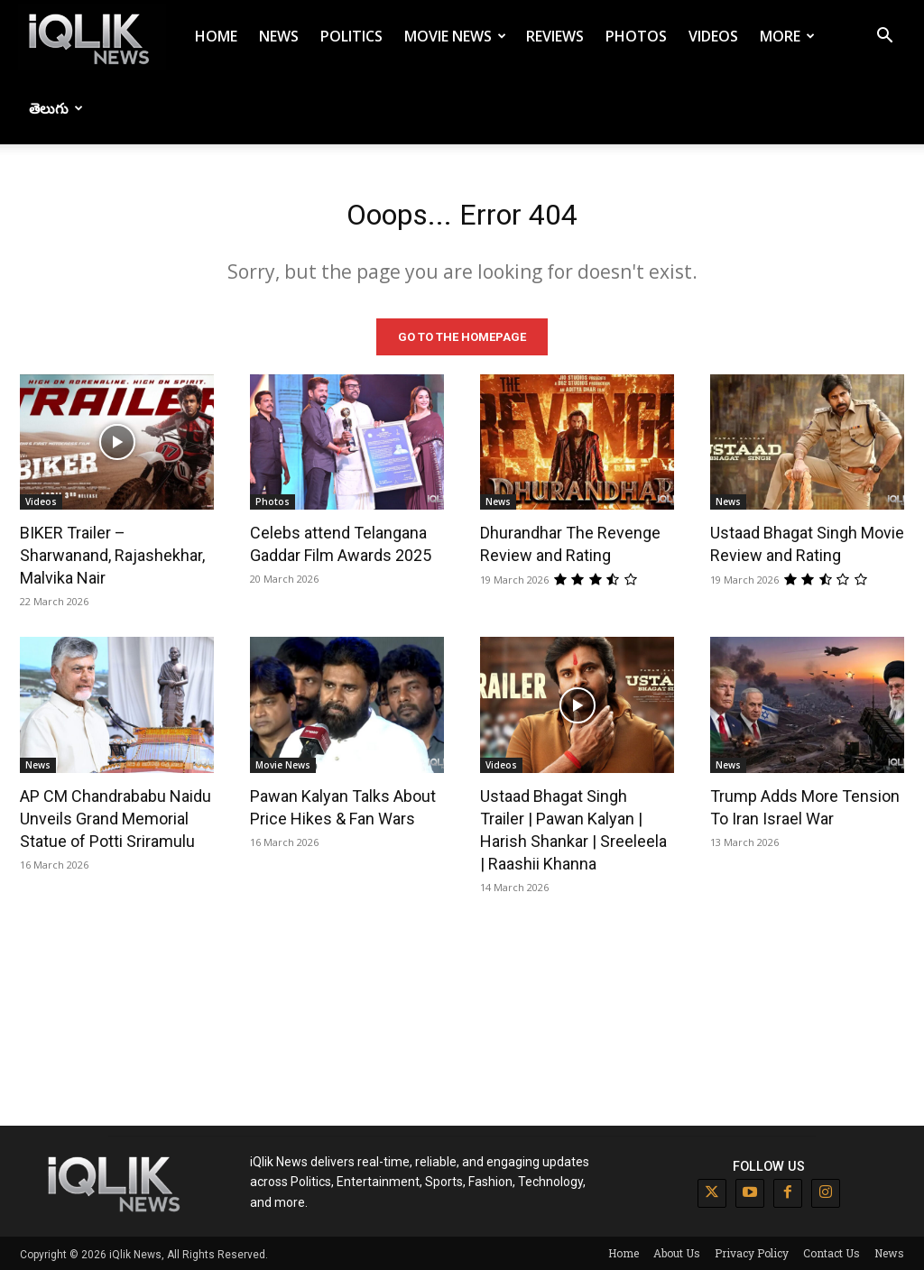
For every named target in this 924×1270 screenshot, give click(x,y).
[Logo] (92, 36)
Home (216, 36)
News (279, 36)
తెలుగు (56, 108)
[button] (884, 37)
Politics (351, 36)
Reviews (555, 36)
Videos (713, 36)
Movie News (455, 36)
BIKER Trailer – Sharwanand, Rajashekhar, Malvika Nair (112, 553)
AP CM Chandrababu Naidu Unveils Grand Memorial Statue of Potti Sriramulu (115, 817)
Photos (636, 36)
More (787, 36)
